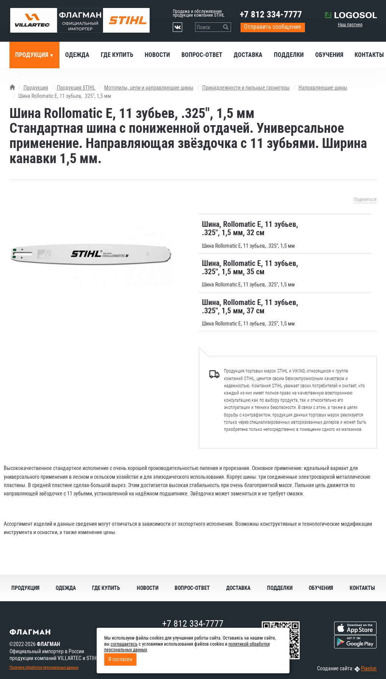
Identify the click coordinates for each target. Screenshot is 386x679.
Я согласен (120, 659)
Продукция (32, 54)
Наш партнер (350, 24)
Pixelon (369, 668)
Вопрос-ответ (201, 54)
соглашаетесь (124, 644)
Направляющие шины (322, 88)
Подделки (289, 54)
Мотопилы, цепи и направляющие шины (149, 88)
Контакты (362, 588)
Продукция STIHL (76, 88)
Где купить (117, 54)
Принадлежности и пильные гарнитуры (246, 88)
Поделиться (365, 199)
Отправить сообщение (272, 26)
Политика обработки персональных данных (43, 667)
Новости (157, 54)
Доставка (248, 54)
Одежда (77, 54)
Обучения (329, 54)
